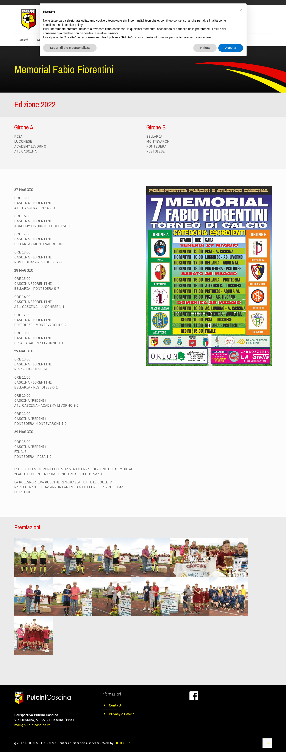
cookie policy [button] (73, 25)
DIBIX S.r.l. (123, 743)
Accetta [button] (230, 47)
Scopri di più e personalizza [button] (70, 47)
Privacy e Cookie (121, 713)
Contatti (115, 705)
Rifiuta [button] (205, 47)
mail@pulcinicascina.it (32, 724)
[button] (241, 10)
